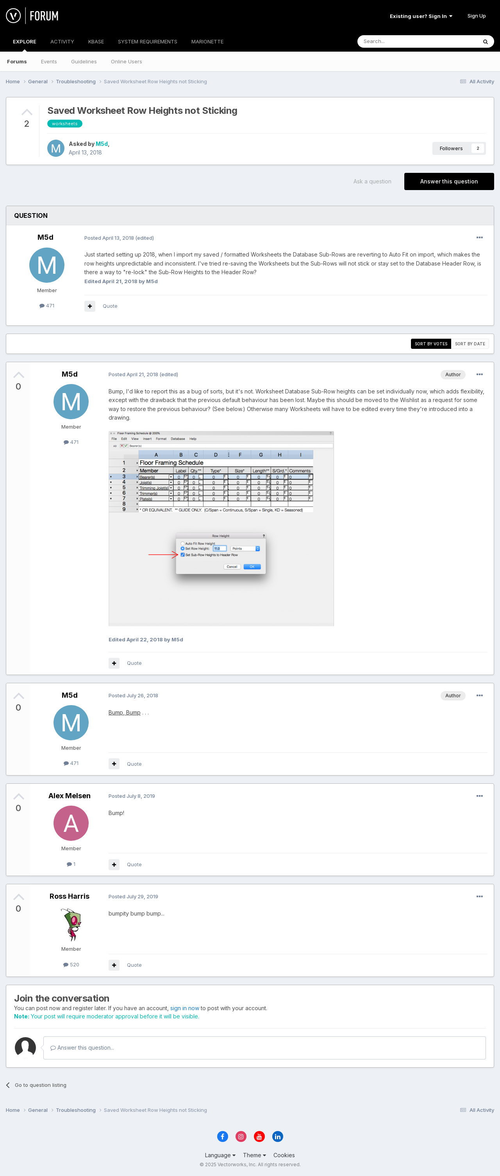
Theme (254, 1155)
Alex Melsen (69, 796)
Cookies (284, 1155)
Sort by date (470, 343)
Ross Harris (69, 896)
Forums (17, 61)
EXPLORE (24, 45)
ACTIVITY (62, 41)
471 (46, 305)
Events (49, 61)
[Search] (397, 41)
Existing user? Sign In (421, 16)
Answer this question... (82, 1047)
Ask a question (372, 181)
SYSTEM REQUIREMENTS (147, 41)
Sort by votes (431, 343)
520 (71, 964)
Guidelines (84, 61)
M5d (102, 143)
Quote (110, 306)
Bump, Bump (125, 712)
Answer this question (449, 181)
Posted (109, 238)
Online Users (126, 61)
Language (220, 1155)
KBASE (96, 41)
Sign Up (477, 16)
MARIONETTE (207, 41)
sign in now (184, 1008)
